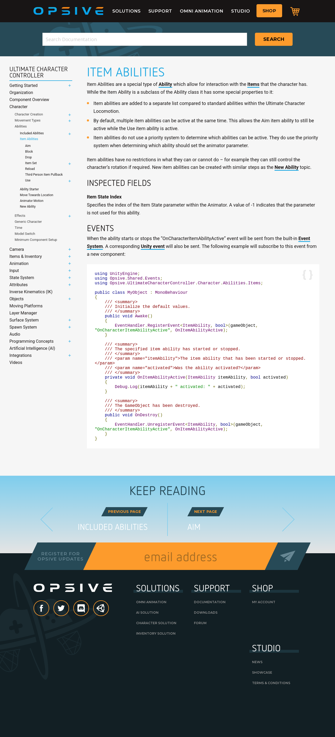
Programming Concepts (31, 341)
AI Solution (147, 650)
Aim (28, 146)
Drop (28, 157)
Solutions (126, 11)
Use (27, 180)
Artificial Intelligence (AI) (32, 348)
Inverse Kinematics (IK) (31, 291)
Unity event (153, 246)
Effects (20, 216)
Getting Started (23, 85)
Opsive (69, 11)
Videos (15, 362)
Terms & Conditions (271, 721)
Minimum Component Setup (36, 240)
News (257, 700)
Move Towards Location (36, 195)
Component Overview (29, 99)
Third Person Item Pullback (44, 174)
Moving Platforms (26, 305)
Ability (165, 84)
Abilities (21, 126)
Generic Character (28, 222)
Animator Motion (31, 201)
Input (14, 270)
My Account (263, 640)
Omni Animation (201, 11)
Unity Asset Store (101, 649)
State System (21, 277)
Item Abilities (29, 139)
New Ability (28, 206)
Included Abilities (32, 133)
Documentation (210, 640)
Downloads (205, 650)
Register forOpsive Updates (60, 594)
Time (18, 228)
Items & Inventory (25, 256)
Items (253, 84)
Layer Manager (23, 313)
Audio (14, 334)
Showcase (262, 710)
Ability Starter (29, 189)
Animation (19, 263)
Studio (240, 11)
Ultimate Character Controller (38, 72)
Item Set (31, 163)
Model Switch (25, 234)
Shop (269, 10)
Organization (21, 92)
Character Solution (156, 661)
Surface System (24, 320)
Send (288, 594)
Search (273, 39)
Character (18, 106)
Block (29, 151)
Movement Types (28, 120)
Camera (16, 249)
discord (88, 646)
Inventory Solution (156, 671)
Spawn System (23, 327)
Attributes (18, 284)
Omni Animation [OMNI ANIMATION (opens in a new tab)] (151, 640)
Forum (200, 661)
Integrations (20, 355)
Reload (30, 169)
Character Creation (29, 114)
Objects (16, 298)
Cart (295, 11)
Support (160, 11)
